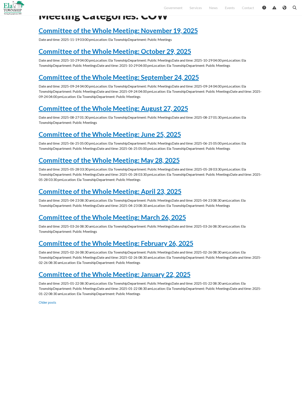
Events (230, 10)
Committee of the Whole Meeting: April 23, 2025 (110, 206)
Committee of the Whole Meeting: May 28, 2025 (109, 175)
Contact (248, 10)
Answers (264, 10)
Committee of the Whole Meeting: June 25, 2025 (110, 149)
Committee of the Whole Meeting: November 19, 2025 (118, 45)
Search (294, 10)
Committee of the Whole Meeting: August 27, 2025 (113, 123)
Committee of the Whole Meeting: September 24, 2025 (119, 92)
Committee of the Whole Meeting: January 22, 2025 (114, 289)
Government (173, 10)
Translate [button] (284, 10)
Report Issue (274, 10)
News (213, 10)
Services (196, 10)
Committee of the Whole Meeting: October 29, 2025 (115, 66)
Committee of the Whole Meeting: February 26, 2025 (116, 258)
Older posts (47, 317)
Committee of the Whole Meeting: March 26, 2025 (112, 232)
